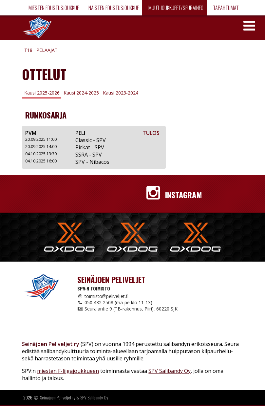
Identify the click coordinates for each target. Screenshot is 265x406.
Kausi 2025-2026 (42, 93)
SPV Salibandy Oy (169, 370)
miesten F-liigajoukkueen (68, 370)
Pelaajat (47, 50)
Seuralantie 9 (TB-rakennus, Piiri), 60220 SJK (127, 309)
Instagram (174, 195)
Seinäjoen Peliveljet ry (57, 397)
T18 (28, 50)
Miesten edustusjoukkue (53, 8)
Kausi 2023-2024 (120, 93)
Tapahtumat (225, 8)
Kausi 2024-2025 (81, 93)
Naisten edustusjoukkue (113, 8)
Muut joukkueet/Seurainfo (175, 8)
